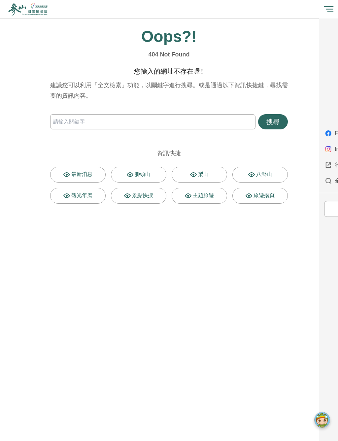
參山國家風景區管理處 (28, 9)
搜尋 (273, 121)
